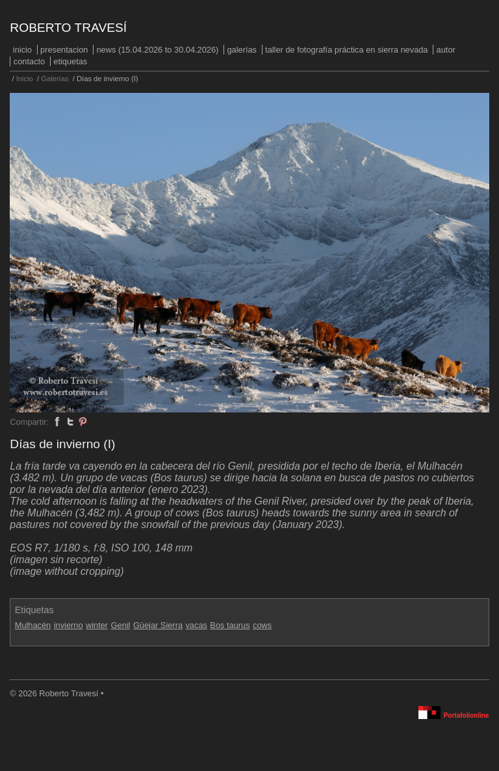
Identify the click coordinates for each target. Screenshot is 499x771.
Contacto (29, 61)
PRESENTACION (64, 50)
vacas (196, 625)
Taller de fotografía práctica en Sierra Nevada (346, 50)
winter (97, 625)
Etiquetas (70, 61)
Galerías (242, 50)
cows (262, 625)
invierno (68, 625)
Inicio (22, 50)
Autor (446, 50)
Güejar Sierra (158, 625)
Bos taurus (230, 625)
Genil (121, 625)
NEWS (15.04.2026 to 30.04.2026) (158, 50)
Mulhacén (33, 625)
